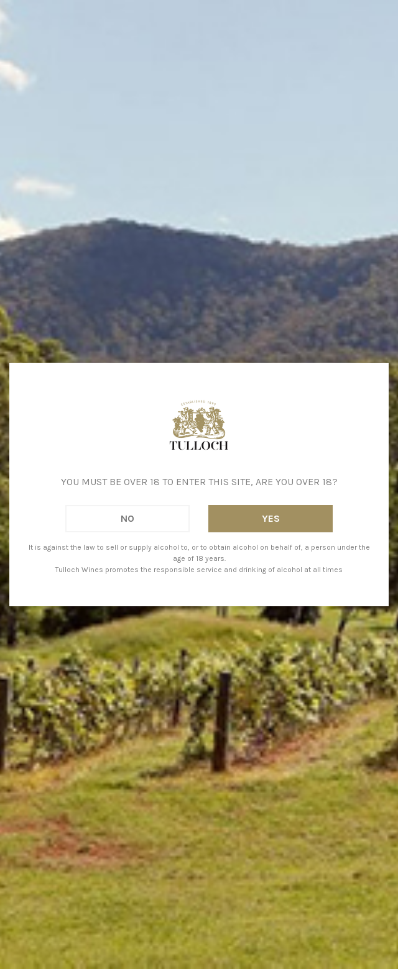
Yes (271, 518)
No (127, 518)
